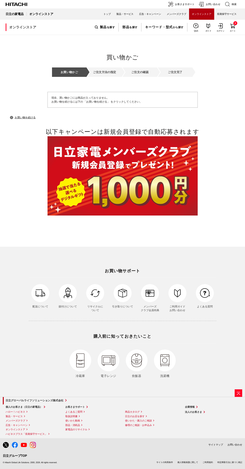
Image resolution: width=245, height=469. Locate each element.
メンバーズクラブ (176, 14)
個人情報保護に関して (187, 462)
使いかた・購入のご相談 (138, 420)
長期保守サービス (227, 14)
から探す (164, 27)
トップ (107, 14)
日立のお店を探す (135, 416)
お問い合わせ (235, 444)
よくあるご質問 (73, 411)
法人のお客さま (193, 412)
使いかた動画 (72, 420)
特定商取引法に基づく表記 (229, 462)
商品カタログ (132, 411)
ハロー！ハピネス (15, 411)
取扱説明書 (71, 416)
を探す (105, 27)
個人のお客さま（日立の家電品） (24, 406)
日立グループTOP (15, 455)
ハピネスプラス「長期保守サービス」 (26, 434)
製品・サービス (14, 416)
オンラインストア (15, 429)
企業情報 (190, 406)
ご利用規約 (208, 462)
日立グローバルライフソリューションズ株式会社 (34, 400)
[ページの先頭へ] (238, 393)
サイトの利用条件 (164, 462)
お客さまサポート (75, 406)
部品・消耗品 (72, 425)
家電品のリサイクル (76, 429)
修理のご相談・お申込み (138, 425)
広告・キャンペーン (17, 425)
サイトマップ (215, 444)
